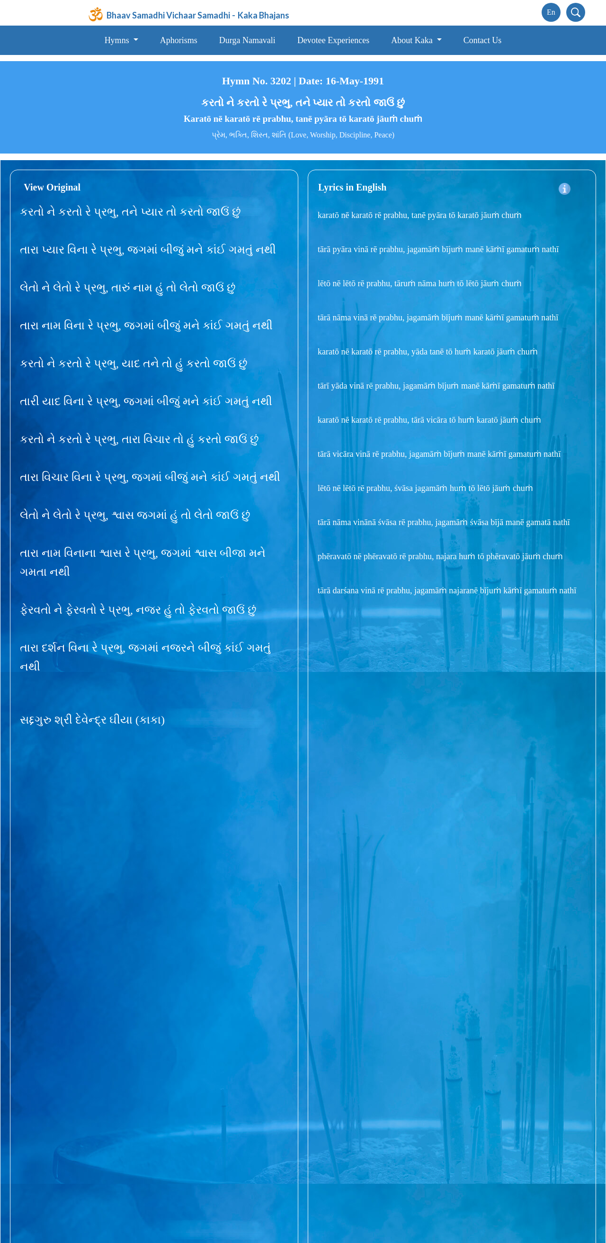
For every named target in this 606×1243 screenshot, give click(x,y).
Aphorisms (178, 40)
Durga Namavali (247, 40)
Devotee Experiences (333, 40)
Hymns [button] (118, 40)
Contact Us (482, 40)
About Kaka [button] (413, 40)
